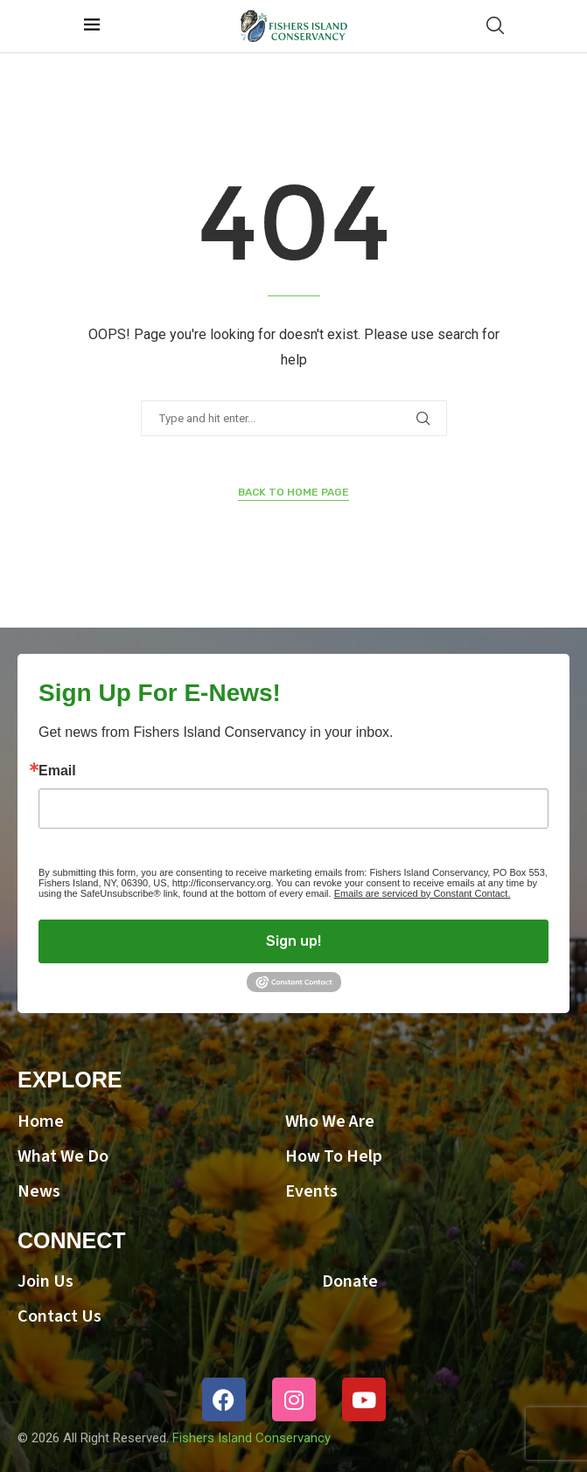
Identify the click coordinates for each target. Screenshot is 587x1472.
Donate (350, 1281)
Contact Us (59, 1316)
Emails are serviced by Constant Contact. (422, 893)
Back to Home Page (293, 492)
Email (57, 771)
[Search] (495, 26)
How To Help (333, 1156)
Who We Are (329, 1121)
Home (40, 1121)
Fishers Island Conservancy (251, 1438)
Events (311, 1191)
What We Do (62, 1156)
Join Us (45, 1281)
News (38, 1191)
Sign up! (293, 941)
